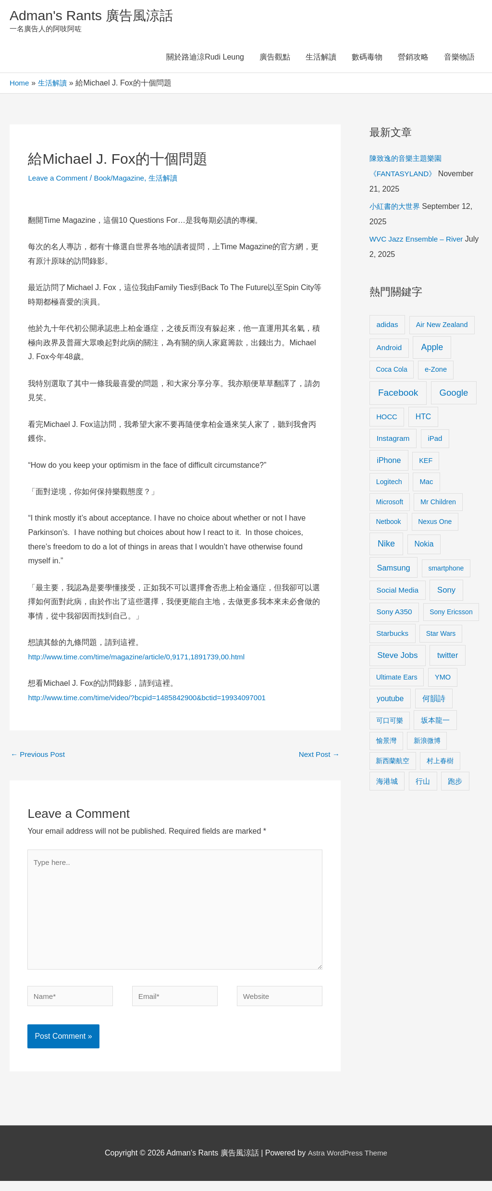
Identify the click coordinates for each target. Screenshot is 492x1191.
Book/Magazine (123, 179)
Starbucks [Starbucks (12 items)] (392, 635)
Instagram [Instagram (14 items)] (393, 440)
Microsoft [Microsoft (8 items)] (389, 503)
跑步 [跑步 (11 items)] (455, 783)
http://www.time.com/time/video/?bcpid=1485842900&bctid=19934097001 (153, 699)
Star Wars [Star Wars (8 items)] (441, 635)
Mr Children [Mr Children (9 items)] (438, 503)
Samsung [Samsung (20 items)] (393, 569)
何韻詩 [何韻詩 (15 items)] (433, 700)
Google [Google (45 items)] (454, 394)
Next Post (318, 757)
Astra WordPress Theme (348, 1163)
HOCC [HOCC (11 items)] (386, 418)
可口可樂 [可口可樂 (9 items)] (389, 722)
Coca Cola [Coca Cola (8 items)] (391, 371)
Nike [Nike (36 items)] (386, 545)
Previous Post (39, 757)
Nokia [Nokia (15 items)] (424, 546)
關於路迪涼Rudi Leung (205, 59)
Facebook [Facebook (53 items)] (398, 394)
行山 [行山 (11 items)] (423, 783)
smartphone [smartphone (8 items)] (446, 569)
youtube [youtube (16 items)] (390, 700)
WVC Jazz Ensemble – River (418, 241)
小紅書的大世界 (396, 208)
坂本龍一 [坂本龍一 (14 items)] (435, 721)
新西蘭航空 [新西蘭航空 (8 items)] (392, 762)
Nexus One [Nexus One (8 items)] (435, 523)
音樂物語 (459, 59)
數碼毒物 (367, 59)
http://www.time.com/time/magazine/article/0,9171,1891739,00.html (142, 659)
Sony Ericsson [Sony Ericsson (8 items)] (451, 614)
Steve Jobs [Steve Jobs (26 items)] (397, 657)
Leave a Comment (59, 179)
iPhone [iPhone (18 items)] (389, 462)
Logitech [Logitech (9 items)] (389, 483)
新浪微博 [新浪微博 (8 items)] (427, 742)
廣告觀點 (274, 59)
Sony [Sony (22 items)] (446, 591)
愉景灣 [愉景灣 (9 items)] (386, 742)
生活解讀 (321, 59)
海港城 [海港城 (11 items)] (387, 783)
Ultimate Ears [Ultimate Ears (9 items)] (397, 678)
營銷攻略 (413, 59)
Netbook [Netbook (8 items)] (388, 523)
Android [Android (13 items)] (389, 349)
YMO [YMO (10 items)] (443, 678)
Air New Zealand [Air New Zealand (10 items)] (442, 326)
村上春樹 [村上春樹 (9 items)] (440, 762)
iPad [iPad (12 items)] (435, 440)
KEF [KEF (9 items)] (425, 462)
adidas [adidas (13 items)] (387, 326)
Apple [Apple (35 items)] (432, 349)
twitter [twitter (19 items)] (447, 657)
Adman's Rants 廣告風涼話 (96, 16)
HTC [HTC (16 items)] (423, 418)
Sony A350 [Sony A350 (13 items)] (394, 613)
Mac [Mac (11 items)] (426, 483)
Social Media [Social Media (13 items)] (397, 591)
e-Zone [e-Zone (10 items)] (436, 371)
